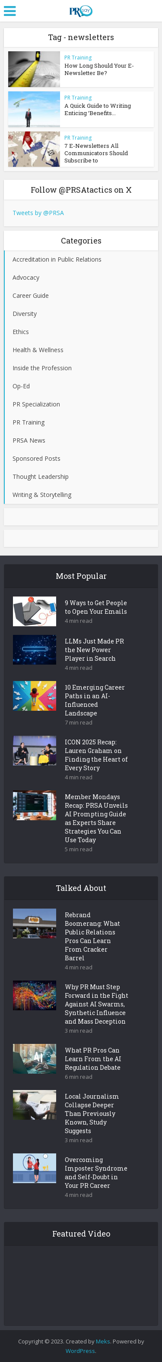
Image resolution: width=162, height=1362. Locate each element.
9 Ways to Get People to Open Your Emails (96, 607)
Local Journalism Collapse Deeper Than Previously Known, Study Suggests (92, 1113)
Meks (103, 1341)
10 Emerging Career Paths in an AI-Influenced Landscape (95, 700)
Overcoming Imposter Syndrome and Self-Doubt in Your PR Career (96, 1173)
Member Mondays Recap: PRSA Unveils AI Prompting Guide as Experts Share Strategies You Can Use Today (96, 818)
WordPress (80, 1351)
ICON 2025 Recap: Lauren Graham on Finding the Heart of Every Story (96, 755)
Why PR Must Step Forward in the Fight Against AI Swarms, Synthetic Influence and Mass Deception (96, 1004)
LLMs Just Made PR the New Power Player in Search (94, 649)
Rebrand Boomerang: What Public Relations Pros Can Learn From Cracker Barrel (92, 936)
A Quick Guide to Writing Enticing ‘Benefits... (97, 109)
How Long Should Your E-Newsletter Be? (99, 69)
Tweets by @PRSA (38, 213)
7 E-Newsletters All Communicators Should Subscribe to (96, 153)
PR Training (78, 57)
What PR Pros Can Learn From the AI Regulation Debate (93, 1058)
